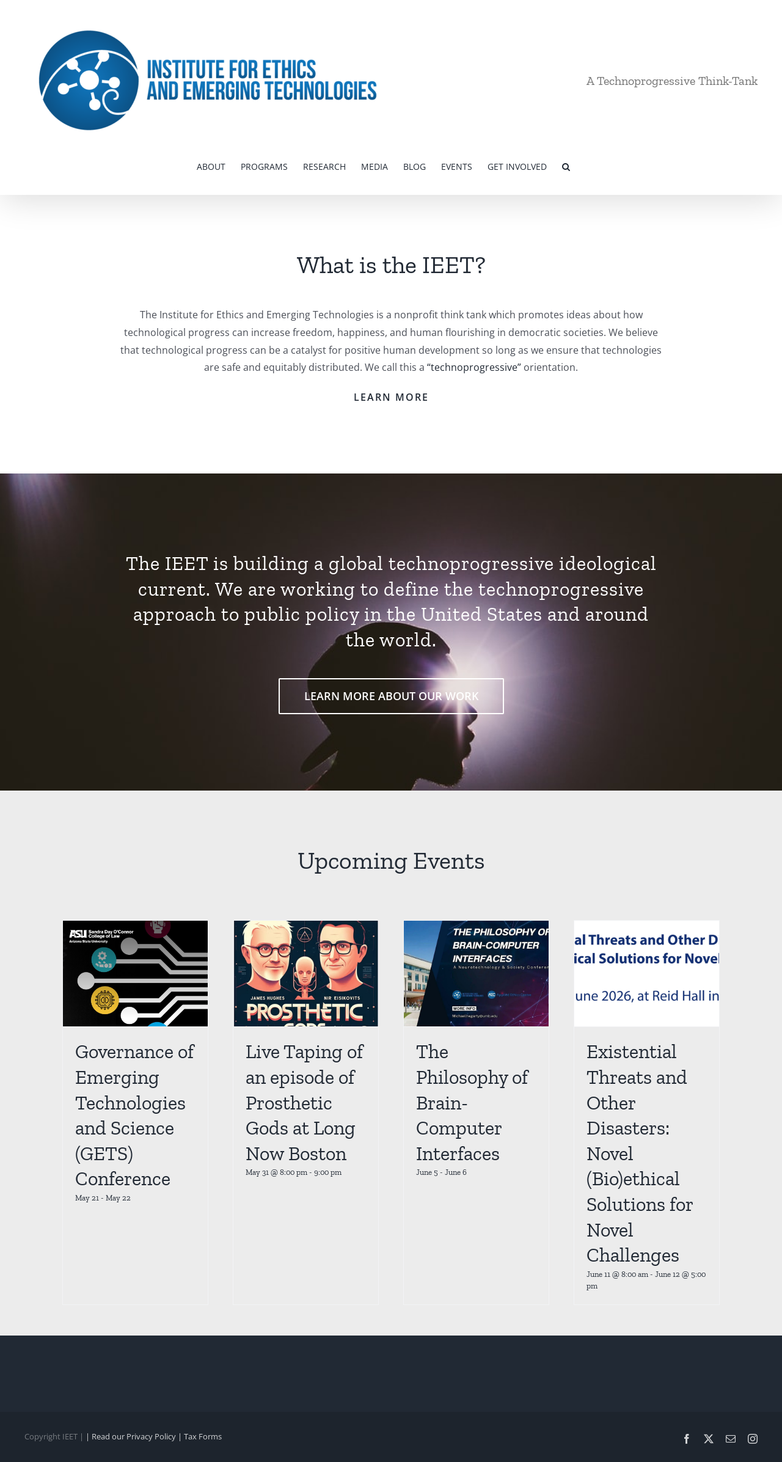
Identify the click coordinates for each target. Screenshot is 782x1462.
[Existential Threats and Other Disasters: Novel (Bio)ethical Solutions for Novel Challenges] (646, 973)
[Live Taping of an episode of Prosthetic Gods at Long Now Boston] (305, 973)
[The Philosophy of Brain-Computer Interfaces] (476, 973)
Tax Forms (203, 1436)
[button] (566, 165)
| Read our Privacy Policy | (135, 1436)
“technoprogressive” (474, 367)
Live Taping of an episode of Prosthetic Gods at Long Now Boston (304, 1102)
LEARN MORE (391, 397)
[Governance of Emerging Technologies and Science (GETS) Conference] (135, 973)
